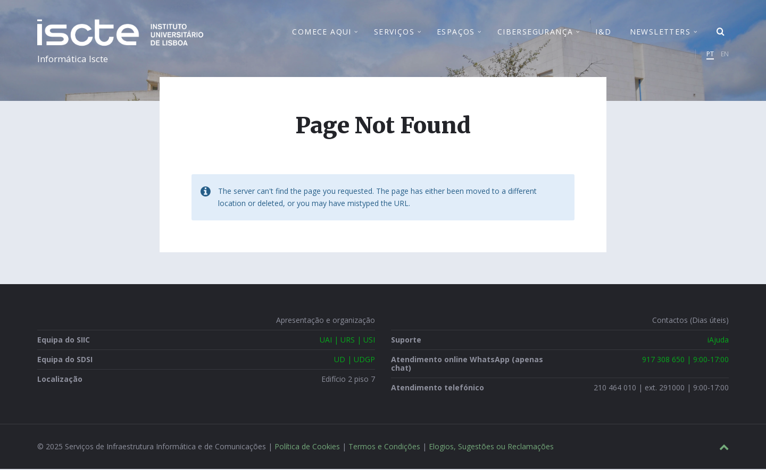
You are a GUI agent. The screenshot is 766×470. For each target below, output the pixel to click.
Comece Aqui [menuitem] (321, 32)
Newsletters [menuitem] (660, 32)
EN (725, 54)
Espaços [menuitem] (456, 32)
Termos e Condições (384, 447)
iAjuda (718, 341)
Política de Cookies (307, 447)
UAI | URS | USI (347, 341)
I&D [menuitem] (603, 32)
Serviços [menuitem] (394, 32)
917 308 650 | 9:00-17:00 (685, 360)
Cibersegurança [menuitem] (535, 32)
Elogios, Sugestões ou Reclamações (491, 447)
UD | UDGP (354, 360)
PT (710, 54)
